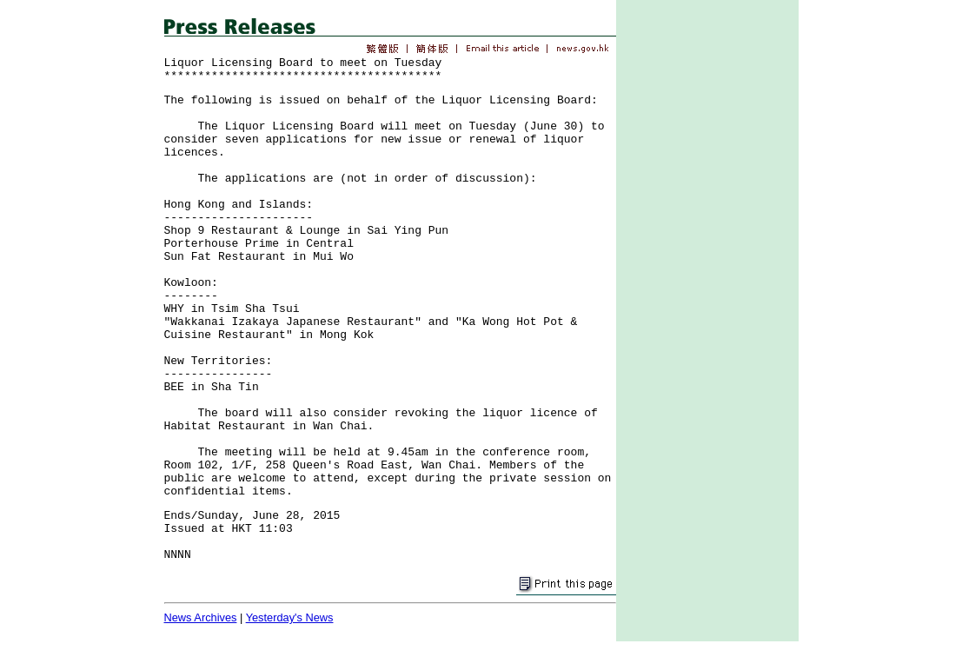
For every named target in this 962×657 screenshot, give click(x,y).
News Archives (200, 617)
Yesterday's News (290, 617)
